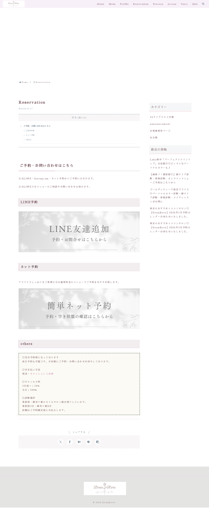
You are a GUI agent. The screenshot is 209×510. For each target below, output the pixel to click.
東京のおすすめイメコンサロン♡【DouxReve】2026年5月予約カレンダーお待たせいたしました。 (170, 212)
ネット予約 (31, 136)
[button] (98, 444)
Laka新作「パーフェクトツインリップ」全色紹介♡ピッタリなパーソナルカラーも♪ (170, 164)
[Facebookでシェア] (70, 444)
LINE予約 (31, 131)
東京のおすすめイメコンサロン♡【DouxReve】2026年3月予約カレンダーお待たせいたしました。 (170, 227)
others (29, 141)
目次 (74, 117)
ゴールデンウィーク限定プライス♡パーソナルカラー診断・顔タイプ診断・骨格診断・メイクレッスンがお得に (169, 195)
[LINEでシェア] (88, 444)
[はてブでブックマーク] (79, 444)
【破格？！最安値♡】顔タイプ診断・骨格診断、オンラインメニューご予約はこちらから (169, 178)
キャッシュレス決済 (42, 376)
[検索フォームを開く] (203, 4)
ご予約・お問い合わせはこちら (38, 127)
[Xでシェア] (60, 444)
